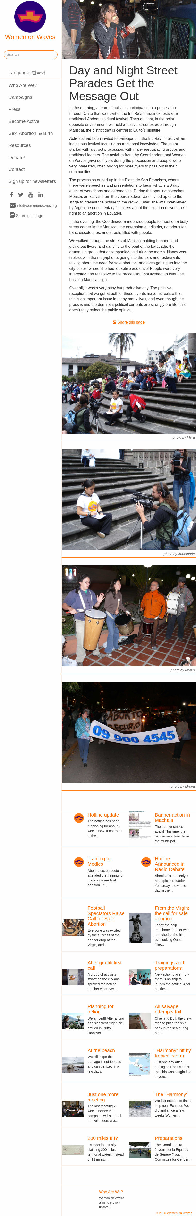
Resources (20, 145)
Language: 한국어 (27, 72)
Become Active (24, 121)
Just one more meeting (103, 1097)
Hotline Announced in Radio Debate (170, 864)
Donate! (17, 157)
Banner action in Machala (172, 817)
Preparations (168, 1138)
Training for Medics (100, 861)
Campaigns (20, 97)
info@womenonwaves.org (33, 205)
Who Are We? (23, 85)
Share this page (26, 215)
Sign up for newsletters (32, 181)
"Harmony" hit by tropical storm (173, 1053)
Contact (17, 169)
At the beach (101, 1050)
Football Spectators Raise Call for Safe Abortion (106, 916)
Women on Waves (30, 20)
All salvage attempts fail (168, 1009)
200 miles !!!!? (103, 1138)
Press (14, 109)
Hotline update (103, 815)
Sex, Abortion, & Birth (31, 133)
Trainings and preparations (169, 965)
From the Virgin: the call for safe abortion (172, 913)
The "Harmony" (171, 1094)
